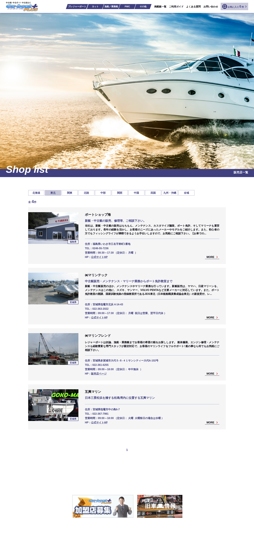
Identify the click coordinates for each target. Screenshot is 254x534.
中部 (103, 192)
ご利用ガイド (176, 6)
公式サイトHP (99, 257)
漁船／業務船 (111, 6)
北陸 (86, 192)
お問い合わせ (210, 6)
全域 (186, 192)
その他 (143, 6)
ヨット (95, 6)
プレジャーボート (77, 6)
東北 (53, 192)
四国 (153, 192)
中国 (136, 192)
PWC (127, 6)
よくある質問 (193, 6)
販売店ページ (99, 373)
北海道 (36, 192)
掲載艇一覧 (160, 6)
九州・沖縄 (169, 192)
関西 (119, 192)
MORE (210, 257)
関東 (69, 192)
